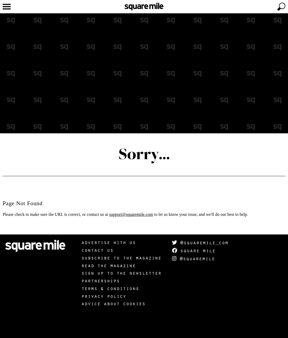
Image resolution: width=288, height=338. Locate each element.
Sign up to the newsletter (121, 272)
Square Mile (193, 250)
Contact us (97, 249)
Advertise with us (108, 242)
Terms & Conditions (110, 288)
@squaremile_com (200, 242)
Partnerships (100, 280)
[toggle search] (281, 6)
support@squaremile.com (131, 214)
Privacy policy (103, 295)
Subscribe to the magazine (121, 257)
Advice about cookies (113, 303)
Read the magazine (108, 265)
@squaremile (193, 258)
